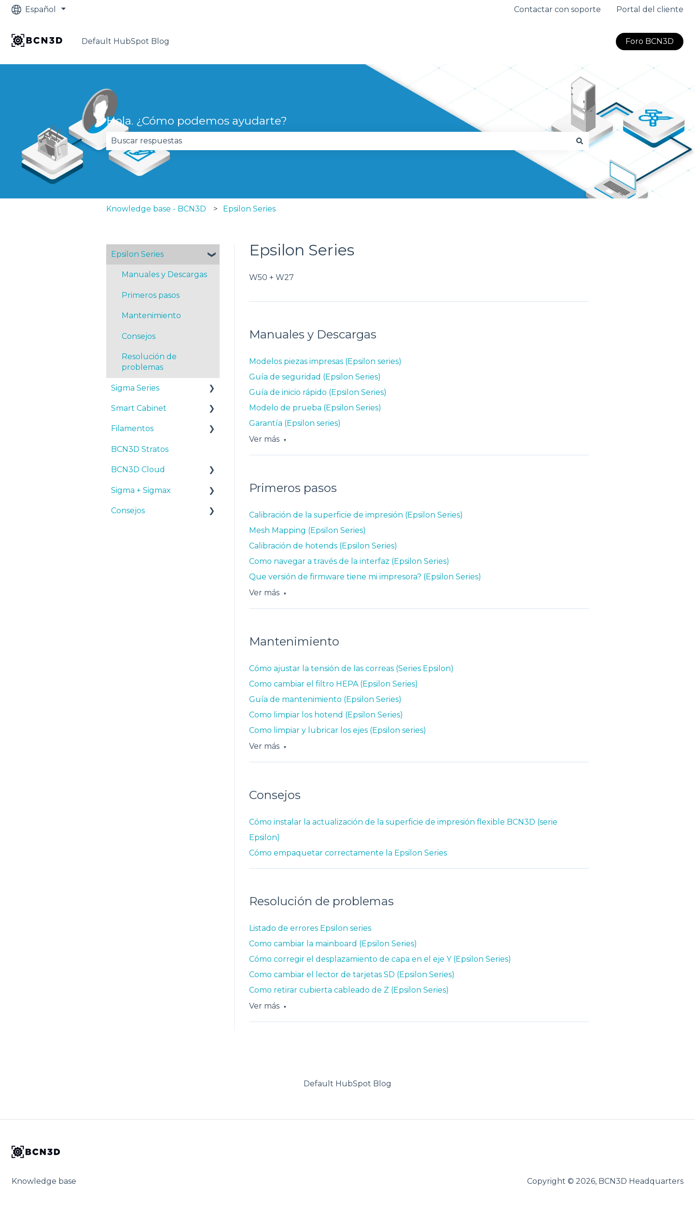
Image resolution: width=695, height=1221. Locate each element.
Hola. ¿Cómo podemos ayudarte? (196, 120)
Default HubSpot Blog (125, 41)
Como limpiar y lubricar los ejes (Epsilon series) (337, 730)
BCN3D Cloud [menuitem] (138, 469)
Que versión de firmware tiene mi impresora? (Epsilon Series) (365, 576)
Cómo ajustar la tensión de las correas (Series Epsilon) (351, 668)
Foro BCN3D (650, 41)
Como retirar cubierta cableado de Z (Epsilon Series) (349, 990)
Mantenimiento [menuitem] (151, 315)
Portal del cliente (649, 9)
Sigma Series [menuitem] (135, 388)
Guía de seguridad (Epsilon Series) (315, 376)
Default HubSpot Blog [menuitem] (347, 1083)
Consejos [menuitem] (138, 336)
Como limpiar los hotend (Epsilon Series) (326, 714)
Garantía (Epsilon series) (295, 423)
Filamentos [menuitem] (132, 428)
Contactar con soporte (557, 9)
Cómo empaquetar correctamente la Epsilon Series (348, 852)
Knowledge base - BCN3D (156, 208)
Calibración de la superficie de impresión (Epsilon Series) (356, 514)
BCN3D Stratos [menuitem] (139, 449)
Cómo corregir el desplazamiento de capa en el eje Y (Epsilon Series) (380, 959)
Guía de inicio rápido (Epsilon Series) (318, 392)
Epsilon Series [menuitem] (137, 254)
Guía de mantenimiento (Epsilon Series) (325, 699)
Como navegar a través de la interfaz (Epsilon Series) (349, 561)
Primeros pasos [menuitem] (151, 295)
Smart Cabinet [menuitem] (139, 408)
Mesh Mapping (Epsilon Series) (307, 530)
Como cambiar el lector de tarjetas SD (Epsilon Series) (352, 974)
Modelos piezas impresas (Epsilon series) (325, 361)
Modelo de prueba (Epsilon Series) (315, 407)
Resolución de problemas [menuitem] (149, 362)
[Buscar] (579, 141)
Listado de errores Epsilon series (310, 928)
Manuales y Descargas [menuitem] (164, 274)
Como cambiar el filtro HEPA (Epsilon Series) (333, 683)
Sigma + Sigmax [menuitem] (141, 490)
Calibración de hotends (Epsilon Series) (323, 545)
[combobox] (338, 141)
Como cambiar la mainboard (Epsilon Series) (333, 943)
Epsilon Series (249, 208)
